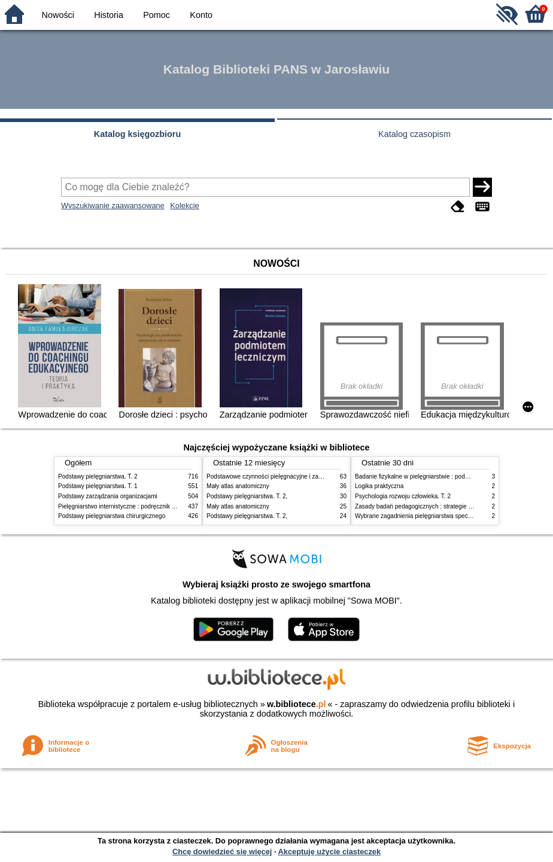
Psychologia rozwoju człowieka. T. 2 (403, 496)
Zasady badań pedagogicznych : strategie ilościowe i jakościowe (441, 506)
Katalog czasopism (414, 134)
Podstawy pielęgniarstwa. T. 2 (98, 476)
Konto (201, 15)
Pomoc (156, 15)
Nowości (58, 15)
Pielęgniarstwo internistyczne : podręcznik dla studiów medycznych (147, 506)
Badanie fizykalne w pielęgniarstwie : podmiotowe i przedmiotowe (442, 476)
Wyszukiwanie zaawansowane (113, 205)
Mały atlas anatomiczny (237, 486)
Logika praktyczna (379, 486)
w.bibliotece (296, 704)
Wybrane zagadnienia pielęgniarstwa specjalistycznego (428, 516)
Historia (108, 15)
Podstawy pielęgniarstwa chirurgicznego (111, 516)
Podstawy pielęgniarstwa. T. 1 (98, 486)
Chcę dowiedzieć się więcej (222, 851)
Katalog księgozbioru (137, 134)
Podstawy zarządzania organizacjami (107, 496)
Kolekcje (184, 205)
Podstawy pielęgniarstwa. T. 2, (246, 496)
